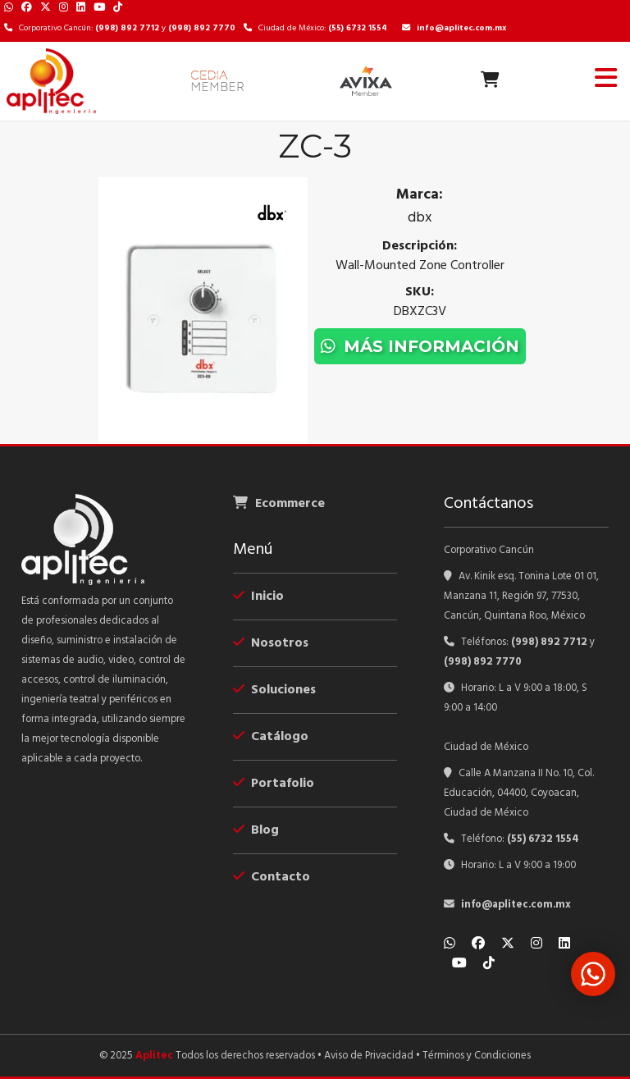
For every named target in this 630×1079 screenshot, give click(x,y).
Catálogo (270, 737)
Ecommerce (279, 503)
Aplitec (154, 1055)
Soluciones (274, 690)
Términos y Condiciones (476, 1055)
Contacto (271, 877)
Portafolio (273, 783)
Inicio (258, 596)
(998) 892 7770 (201, 28)
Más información (420, 346)
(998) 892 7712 (127, 28)
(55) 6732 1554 (357, 28)
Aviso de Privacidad (368, 1055)
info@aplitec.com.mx (454, 28)
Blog (256, 830)
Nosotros (270, 643)
